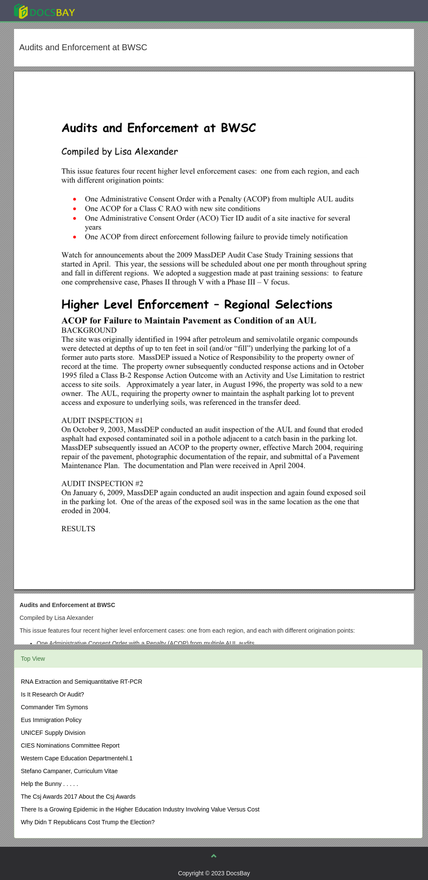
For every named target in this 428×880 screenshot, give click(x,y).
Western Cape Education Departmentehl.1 (77, 758)
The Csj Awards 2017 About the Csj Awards (78, 796)
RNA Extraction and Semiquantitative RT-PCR (81, 681)
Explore (108, 10)
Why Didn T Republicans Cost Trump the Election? (88, 822)
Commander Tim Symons (54, 707)
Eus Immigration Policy (51, 720)
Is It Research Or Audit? (52, 694)
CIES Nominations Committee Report (70, 745)
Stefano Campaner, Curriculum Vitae (69, 771)
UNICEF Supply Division (53, 732)
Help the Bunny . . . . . (49, 783)
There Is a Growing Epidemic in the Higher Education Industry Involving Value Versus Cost (140, 809)
